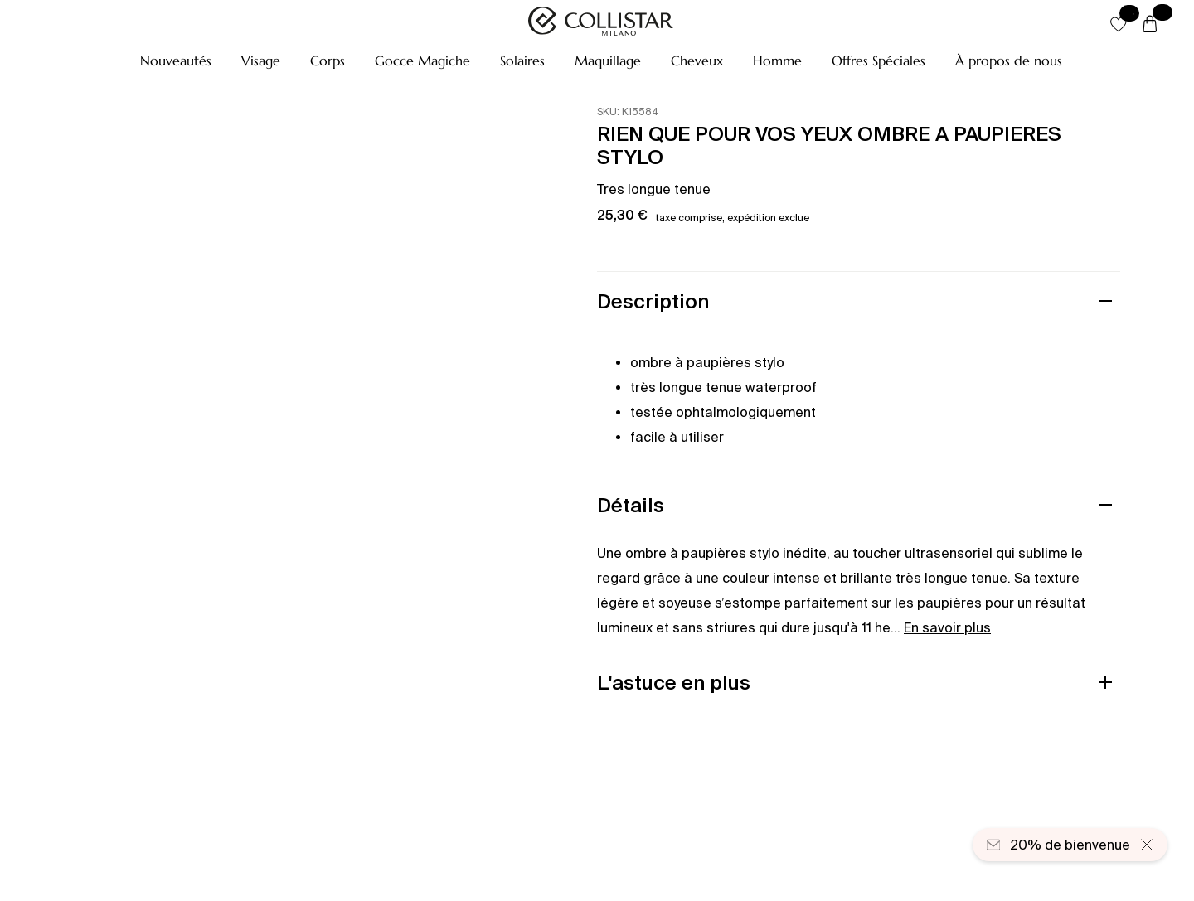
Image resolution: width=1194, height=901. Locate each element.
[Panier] (1150, 24)
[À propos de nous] (1008, 60)
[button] (175, 60)
